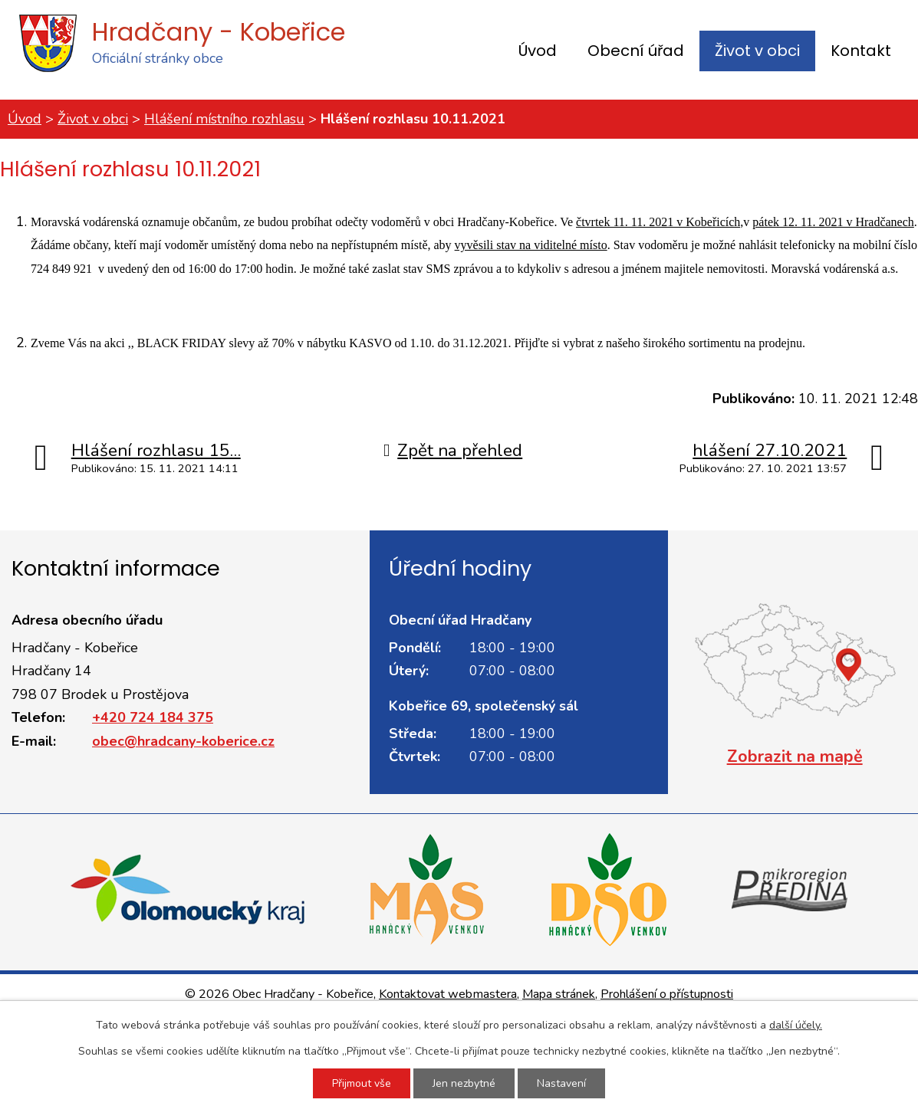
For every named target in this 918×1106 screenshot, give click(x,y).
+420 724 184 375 (152, 717)
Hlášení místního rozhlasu (224, 119)
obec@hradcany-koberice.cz (183, 741)
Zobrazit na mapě (795, 756)
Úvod (537, 50)
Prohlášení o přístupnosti (666, 994)
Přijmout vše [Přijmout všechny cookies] (361, 1083)
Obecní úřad (635, 50)
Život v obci (757, 50)
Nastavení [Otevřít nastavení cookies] (561, 1083)
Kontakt (861, 50)
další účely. (795, 1025)
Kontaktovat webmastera (448, 994)
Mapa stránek (558, 994)
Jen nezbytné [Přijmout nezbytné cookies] (464, 1083)
